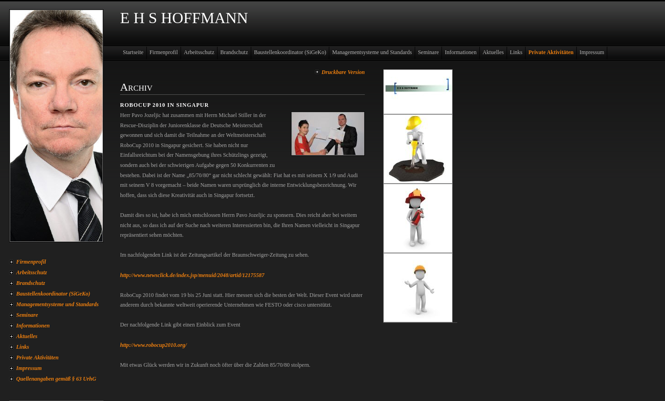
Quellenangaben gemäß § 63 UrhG (56, 379)
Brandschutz (30, 283)
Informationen (33, 325)
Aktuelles (26, 336)
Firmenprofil (31, 262)
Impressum (29, 368)
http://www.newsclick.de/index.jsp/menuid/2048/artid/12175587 (192, 275)
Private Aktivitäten (37, 357)
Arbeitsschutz (31, 272)
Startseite (133, 52)
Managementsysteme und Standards (57, 304)
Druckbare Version (343, 72)
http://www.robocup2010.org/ (153, 345)
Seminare (27, 315)
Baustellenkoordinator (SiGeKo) (53, 293)
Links (22, 347)
